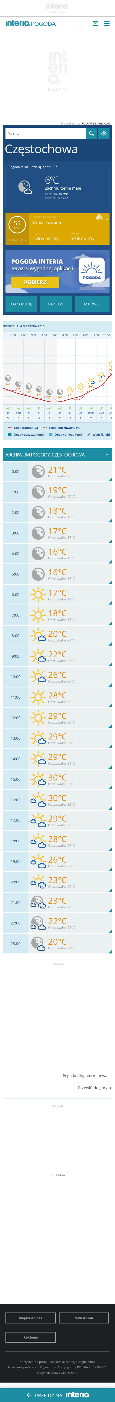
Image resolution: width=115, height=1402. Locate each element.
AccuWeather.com (96, 123)
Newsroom (84, 1318)
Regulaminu (86, 1362)
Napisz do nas (30, 1318)
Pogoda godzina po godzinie (21, 304)
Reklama (30, 1337)
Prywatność (48, 1367)
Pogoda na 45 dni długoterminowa (56, 304)
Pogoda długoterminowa (85, 1075)
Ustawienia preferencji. (23, 1367)
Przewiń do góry (92, 1087)
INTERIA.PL (84, 1367)
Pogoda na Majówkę (92, 304)
